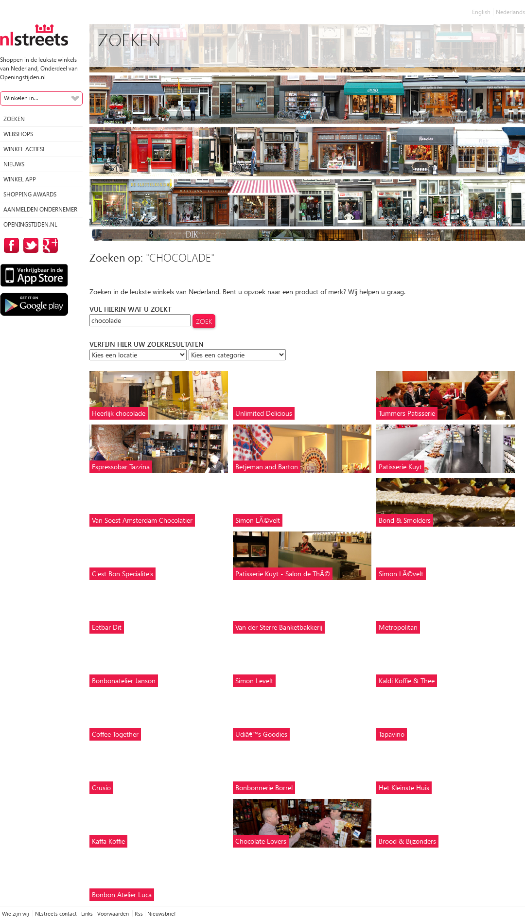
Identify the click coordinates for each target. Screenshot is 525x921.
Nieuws (13, 164)
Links (87, 913)
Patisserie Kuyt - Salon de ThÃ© (282, 573)
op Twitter (29, 245)
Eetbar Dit (107, 627)
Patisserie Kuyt (400, 466)
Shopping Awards (29, 194)
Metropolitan (398, 627)
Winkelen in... (21, 98)
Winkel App (19, 179)
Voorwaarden (113, 913)
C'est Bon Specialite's (122, 573)
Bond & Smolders (405, 520)
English (481, 12)
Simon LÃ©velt (257, 520)
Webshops (18, 134)
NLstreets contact (56, 913)
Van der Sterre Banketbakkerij (278, 627)
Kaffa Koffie (108, 841)
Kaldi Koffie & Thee (407, 680)
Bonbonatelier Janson (124, 680)
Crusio (101, 787)
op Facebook (9, 245)
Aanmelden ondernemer (40, 209)
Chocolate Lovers (260, 841)
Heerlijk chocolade (118, 413)
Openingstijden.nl (30, 224)
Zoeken (14, 119)
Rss (139, 913)
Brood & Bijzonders (407, 841)
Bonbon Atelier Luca (122, 894)
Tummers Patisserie (407, 413)
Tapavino (391, 734)
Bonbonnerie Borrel (264, 787)
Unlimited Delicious (263, 413)
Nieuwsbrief (161, 913)
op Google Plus (48, 245)
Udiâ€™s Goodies (261, 734)
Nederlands (510, 12)
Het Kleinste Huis (404, 787)
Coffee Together (115, 734)
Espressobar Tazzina (121, 466)
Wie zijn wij (16, 913)
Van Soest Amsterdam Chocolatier (142, 520)
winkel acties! (23, 149)
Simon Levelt (254, 680)
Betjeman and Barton (266, 466)
